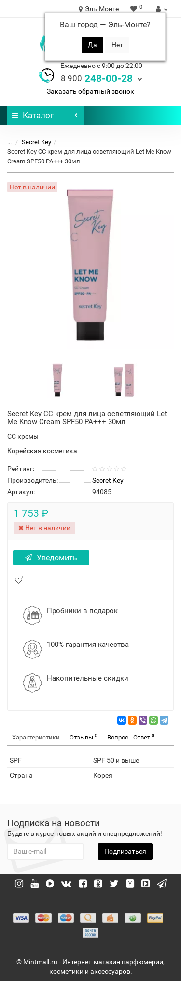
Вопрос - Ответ (130, 737)
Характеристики (36, 737)
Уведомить (51, 557)
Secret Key (36, 142)
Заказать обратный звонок (90, 91)
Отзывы (83, 737)
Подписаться (125, 851)
